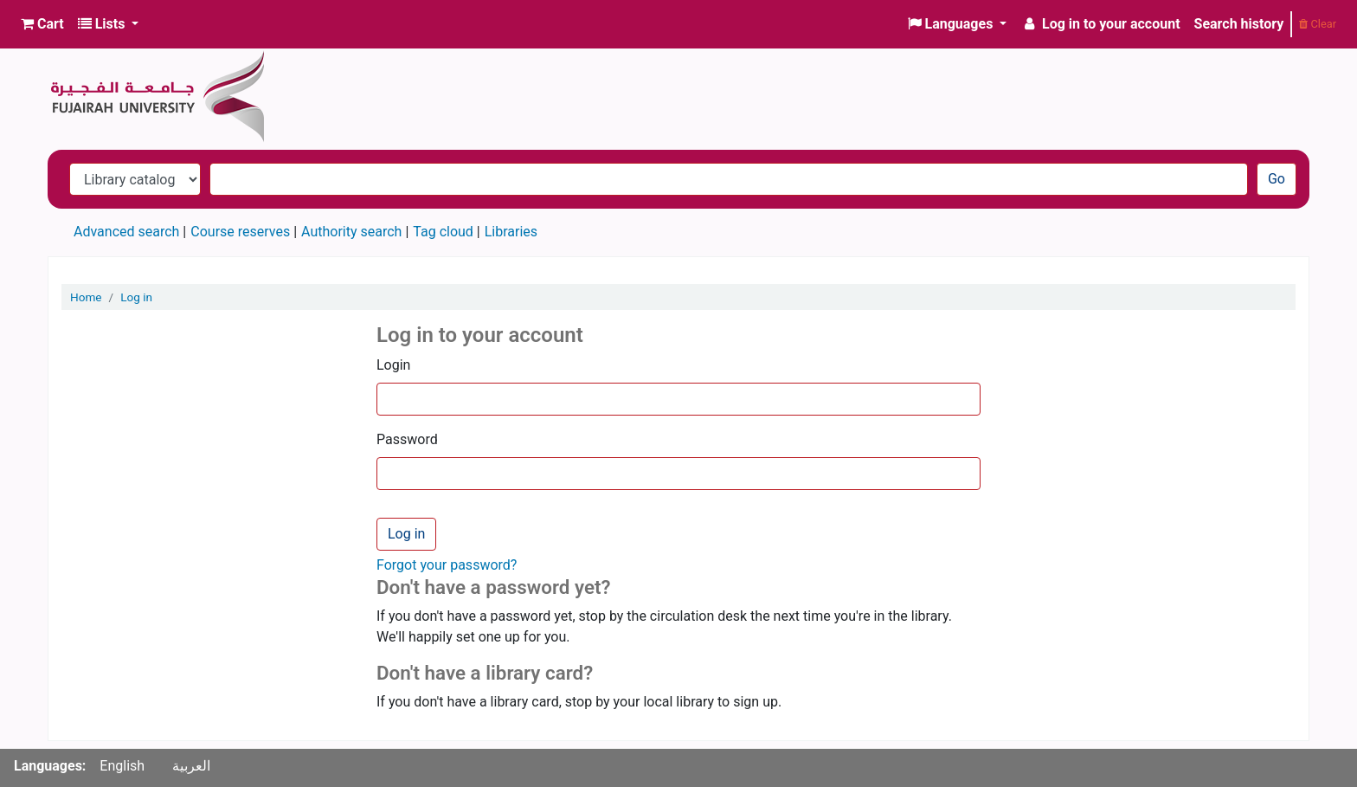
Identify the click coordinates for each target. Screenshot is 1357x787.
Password (407, 439)
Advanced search (126, 231)
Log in (136, 297)
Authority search (351, 231)
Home (86, 297)
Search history (1239, 24)
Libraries (511, 231)
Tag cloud (443, 231)
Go (1276, 179)
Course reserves (240, 231)
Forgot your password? (446, 565)
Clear (1317, 23)
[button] (42, 24)
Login (393, 365)
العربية (191, 766)
